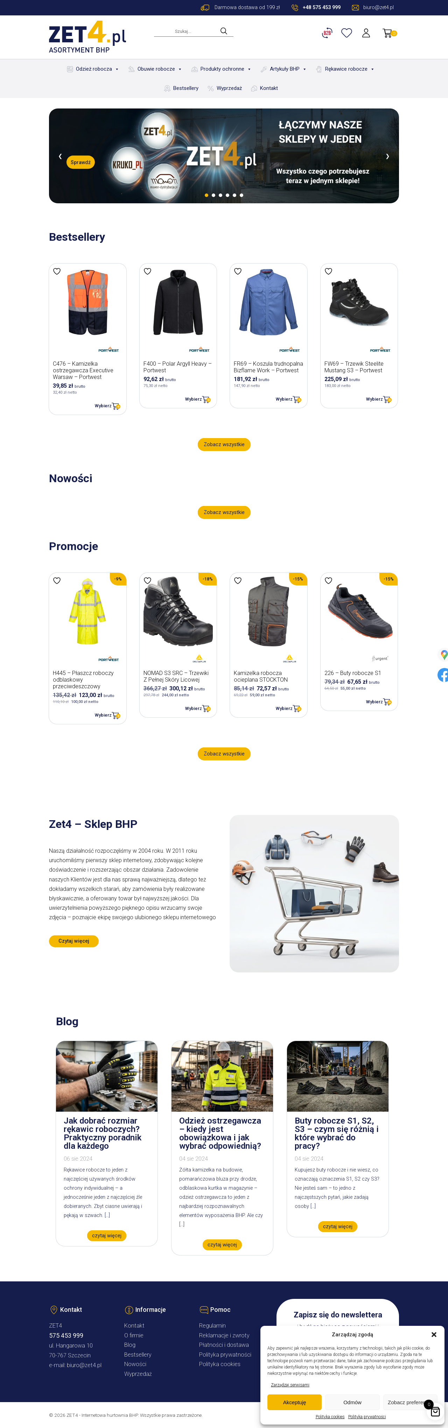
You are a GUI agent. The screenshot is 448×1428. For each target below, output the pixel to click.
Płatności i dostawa (224, 1345)
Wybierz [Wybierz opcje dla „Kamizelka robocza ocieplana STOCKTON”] (284, 708)
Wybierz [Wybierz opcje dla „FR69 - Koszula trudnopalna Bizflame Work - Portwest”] (284, 399)
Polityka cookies (330, 1416)
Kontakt (269, 88)
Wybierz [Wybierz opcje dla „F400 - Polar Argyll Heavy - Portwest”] (193, 399)
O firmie (134, 1335)
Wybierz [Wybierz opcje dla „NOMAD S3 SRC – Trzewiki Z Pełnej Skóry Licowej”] (193, 708)
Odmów (352, 1402)
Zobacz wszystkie (224, 445)
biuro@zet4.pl (84, 1365)
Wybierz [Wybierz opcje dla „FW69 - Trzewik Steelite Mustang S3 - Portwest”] (374, 399)
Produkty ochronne (226, 69)
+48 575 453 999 (322, 7)
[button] (434, 1334)
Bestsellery (185, 88)
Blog (129, 1345)
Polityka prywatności (367, 1416)
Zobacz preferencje (410, 1402)
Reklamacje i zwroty (224, 1335)
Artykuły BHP (288, 69)
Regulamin (212, 1325)
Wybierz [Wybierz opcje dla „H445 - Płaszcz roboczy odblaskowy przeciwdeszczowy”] (103, 715)
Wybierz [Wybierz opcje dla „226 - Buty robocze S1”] (374, 701)
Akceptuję (294, 1402)
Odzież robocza (97, 69)
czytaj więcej (106, 1236)
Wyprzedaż (229, 88)
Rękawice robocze (350, 69)
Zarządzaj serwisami (290, 1385)
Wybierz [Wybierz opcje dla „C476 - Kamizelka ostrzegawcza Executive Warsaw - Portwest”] (103, 405)
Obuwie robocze (160, 69)
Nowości (135, 1364)
